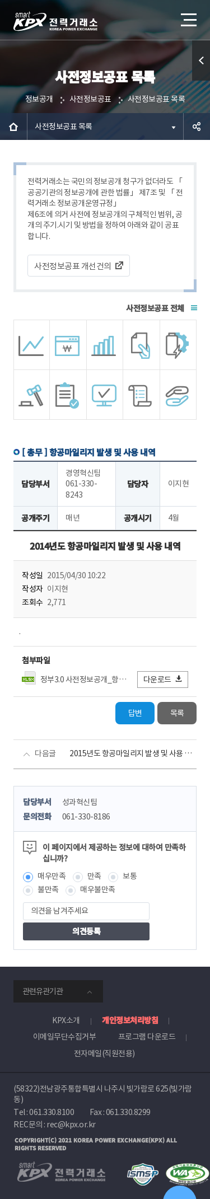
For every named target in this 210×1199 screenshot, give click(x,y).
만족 (94, 876)
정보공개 (39, 99)
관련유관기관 (42, 991)
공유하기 (196, 126)
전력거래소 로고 (55, 21)
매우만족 (52, 876)
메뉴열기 (188, 16)
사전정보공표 (90, 99)
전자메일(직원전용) (104, 1053)
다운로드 (163, 679)
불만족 (48, 889)
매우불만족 (97, 889)
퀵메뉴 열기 (201, 80)
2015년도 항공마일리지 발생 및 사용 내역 (133, 753)
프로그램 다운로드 (147, 1037)
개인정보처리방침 (130, 1019)
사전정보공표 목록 (156, 99)
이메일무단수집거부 (64, 1037)
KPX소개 (66, 1020)
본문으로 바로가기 (0, 0)
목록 (177, 713)
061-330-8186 (86, 817)
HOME (13, 126)
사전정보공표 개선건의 (72, 266)
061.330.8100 (51, 1112)
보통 (130, 876)
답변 (135, 713)
